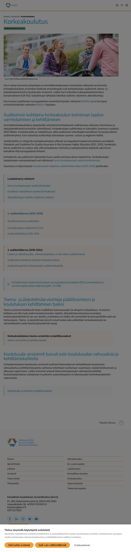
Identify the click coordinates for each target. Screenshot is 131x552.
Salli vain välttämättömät (52, 545)
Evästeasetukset (82, 545)
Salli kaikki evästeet (19, 545)
